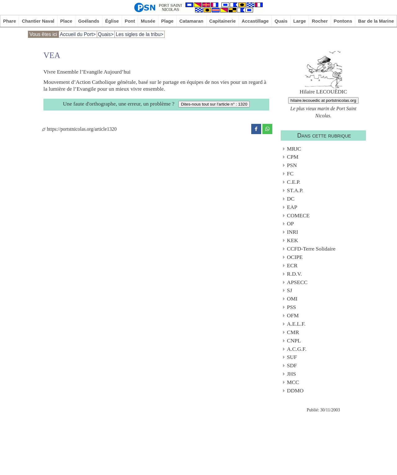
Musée (148, 21)
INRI (292, 232)
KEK (292, 240)
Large (299, 21)
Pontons (343, 21)
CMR (293, 332)
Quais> (106, 34)
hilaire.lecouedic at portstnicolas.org (323, 100)
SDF (292, 365)
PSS (291, 307)
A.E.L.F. (296, 324)
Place (66, 21)
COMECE (298, 215)
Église (112, 21)
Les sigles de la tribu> (139, 34)
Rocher (320, 21)
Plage (167, 21)
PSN (292, 165)
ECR (292, 265)
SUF (292, 357)
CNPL (294, 340)
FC (290, 173)
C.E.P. (294, 182)
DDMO (295, 390)
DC (290, 199)
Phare (9, 21)
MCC (293, 382)
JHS (291, 374)
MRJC (294, 149)
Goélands (88, 21)
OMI (292, 299)
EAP (292, 207)
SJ (289, 290)
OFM (293, 315)
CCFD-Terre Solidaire (311, 249)
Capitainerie (222, 21)
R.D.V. (294, 274)
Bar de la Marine (376, 21)
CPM (292, 157)
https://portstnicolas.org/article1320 (79, 129)
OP (290, 223)
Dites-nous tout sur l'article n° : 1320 (214, 104)
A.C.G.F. (296, 349)
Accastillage (255, 21)
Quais (281, 21)
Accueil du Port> (78, 34)
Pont (130, 21)
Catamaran (191, 21)
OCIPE (295, 257)
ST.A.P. (295, 190)
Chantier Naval (38, 21)
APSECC (297, 282)
